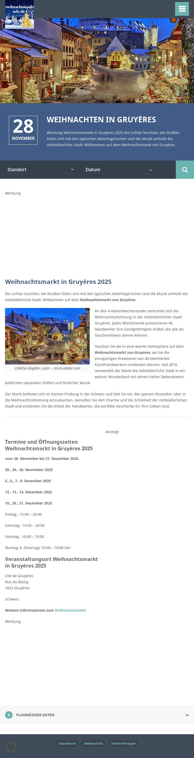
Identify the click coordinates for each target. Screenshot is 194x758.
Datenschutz (93, 743)
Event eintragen (123, 743)
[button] (11, 747)
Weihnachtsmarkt (70, 610)
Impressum (67, 743)
